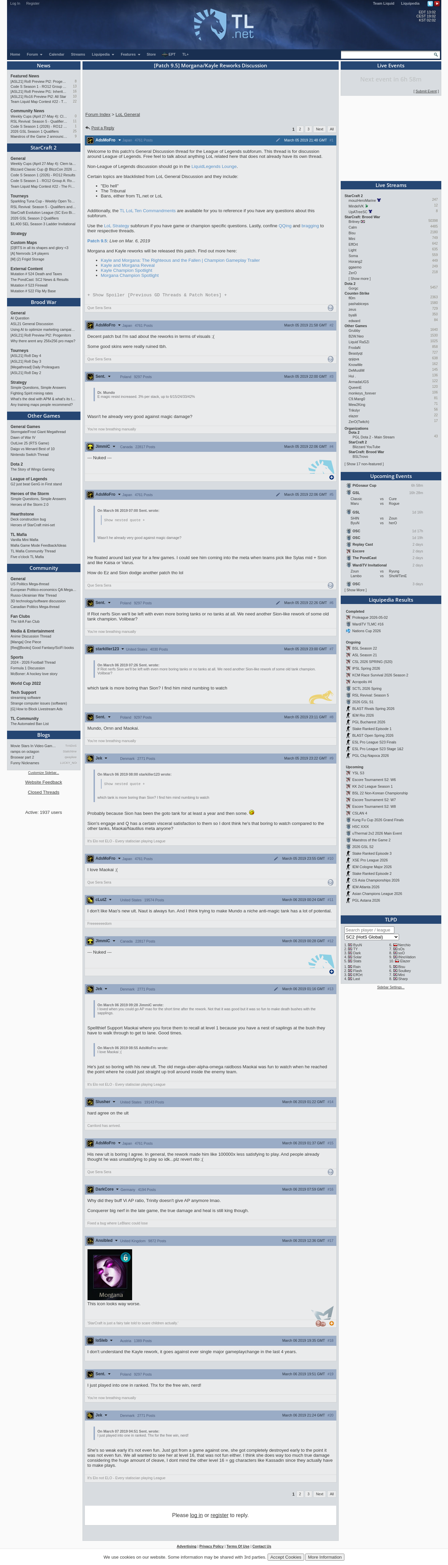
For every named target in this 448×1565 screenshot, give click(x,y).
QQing (285, 225)
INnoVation (406, 957)
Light (352, 250)
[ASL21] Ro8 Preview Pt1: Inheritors (39, 91)
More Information (325, 1557)
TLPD (391, 919)
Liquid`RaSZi (359, 342)
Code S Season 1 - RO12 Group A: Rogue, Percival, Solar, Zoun (39, 86)
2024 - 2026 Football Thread (33, 662)
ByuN (357, 945)
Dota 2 (17, 464)
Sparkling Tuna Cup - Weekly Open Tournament (44, 201)
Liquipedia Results (391, 599)
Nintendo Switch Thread (30, 455)
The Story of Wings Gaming (33, 469)
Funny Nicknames (25, 763)
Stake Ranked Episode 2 (371, 873)
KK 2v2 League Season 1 (372, 786)
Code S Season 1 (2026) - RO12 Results (39, 126)
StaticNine (69, 751)
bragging (310, 225)
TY (355, 949)
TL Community (25, 718)
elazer (353, 416)
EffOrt (353, 244)
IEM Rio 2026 (363, 715)
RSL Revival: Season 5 (370, 695)
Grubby (354, 330)
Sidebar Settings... (391, 987)
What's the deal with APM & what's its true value (44, 399)
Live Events (390, 65)
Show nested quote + (124, 521)
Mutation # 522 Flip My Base (33, 291)
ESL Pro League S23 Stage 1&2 (377, 749)
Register (33, 3)
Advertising (187, 1548)
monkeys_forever (362, 393)
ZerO (353, 273)
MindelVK (356, 206)
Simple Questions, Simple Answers (38, 387)
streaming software (26, 698)
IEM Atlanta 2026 (365, 887)
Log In (15, 3)
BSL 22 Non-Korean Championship (380, 793)
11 (74, 121)
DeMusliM (357, 370)
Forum (35, 54)
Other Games (43, 415)
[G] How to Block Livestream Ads (37, 709)
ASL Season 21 (364, 655)
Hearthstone (22, 514)
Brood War (43, 302)
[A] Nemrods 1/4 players (30, 253)
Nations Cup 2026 (366, 631)
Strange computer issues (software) (39, 703)
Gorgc (353, 288)
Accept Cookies (285, 1557)
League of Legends (29, 479)
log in (196, 1516)
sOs (401, 949)
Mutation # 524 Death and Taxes (36, 274)
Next (319, 129)
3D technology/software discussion (38, 601)
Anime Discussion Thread (31, 636)
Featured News (25, 76)
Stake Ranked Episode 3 (371, 853)
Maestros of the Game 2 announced (39, 136)
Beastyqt (355, 353)
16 (74, 91)
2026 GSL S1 (363, 702)
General (18, 158)
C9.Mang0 (357, 399)
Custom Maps (24, 242)
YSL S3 (358, 773)
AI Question (20, 318)
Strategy (19, 233)
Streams (78, 54)
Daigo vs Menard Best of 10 (33, 449)
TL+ (185, 54)
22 (74, 101)
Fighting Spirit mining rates (32, 393)
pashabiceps (359, 304)
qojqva (354, 359)
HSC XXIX (360, 827)
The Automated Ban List (30, 724)
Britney (354, 222)
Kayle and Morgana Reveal (128, 265)
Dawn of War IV (23, 437)
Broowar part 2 (22, 757)
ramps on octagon (25, 751)
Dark (357, 953)
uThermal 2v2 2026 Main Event (377, 833)
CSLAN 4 (359, 813)
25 (74, 131)
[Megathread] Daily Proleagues (35, 367)
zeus (352, 309)
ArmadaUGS (359, 382)
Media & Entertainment (32, 631)
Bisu (352, 233)
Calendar (56, 54)
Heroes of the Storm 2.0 (30, 504)
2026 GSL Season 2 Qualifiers (35, 218)
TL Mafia (19, 534)
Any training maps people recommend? (42, 405)
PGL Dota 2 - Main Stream (374, 437)
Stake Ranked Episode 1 (371, 729)
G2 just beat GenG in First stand (36, 484)
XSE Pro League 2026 (370, 860)
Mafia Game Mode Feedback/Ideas (38, 545)
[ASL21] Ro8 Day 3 (26, 361)
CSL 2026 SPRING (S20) (372, 662)
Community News (28, 111)
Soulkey (404, 971)
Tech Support (23, 692)
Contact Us (262, 1548)
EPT (169, 54)
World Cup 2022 (26, 683)
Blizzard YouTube (367, 447)
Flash (357, 971)
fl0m (352, 298)
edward (354, 321)
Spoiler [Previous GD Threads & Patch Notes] (157, 295)
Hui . (352, 376)
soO (401, 953)
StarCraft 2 (44, 147)
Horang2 (355, 261)
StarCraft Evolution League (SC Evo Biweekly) (44, 212)
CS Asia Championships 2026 (375, 880)
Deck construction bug (28, 519)
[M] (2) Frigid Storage (28, 259)
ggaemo (355, 267)
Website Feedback (43, 782)
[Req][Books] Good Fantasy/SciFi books (42, 648)
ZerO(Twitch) (359, 422)
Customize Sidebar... (43, 773)
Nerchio (404, 945)
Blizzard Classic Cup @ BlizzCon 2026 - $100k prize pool (44, 169)
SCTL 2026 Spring (366, 688)
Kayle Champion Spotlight (126, 270)
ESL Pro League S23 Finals (374, 742)
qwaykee (71, 757)
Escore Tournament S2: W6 (374, 780)
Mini (352, 239)
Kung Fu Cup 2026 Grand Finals (377, 820)
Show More (355, 590)
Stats (357, 961)
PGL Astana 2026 (366, 900)
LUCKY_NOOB (68, 763)
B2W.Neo (356, 336)
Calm (353, 227)
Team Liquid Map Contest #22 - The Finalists (39, 102)
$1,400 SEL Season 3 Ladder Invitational (43, 224)
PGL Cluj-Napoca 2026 (370, 756)
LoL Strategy (116, 225)
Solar (357, 957)
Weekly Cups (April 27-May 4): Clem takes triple (39, 116)
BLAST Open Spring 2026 (372, 735)
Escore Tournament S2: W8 (374, 806)
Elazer (405, 961)
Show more (359, 279)
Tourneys (20, 196)
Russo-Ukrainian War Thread (34, 595)
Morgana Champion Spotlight (130, 275)
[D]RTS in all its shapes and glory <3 (39, 248)
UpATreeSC (358, 212)
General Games (25, 426)
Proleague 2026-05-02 (370, 617)
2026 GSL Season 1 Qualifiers (35, 131)
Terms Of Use (237, 1548)
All (332, 129)
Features (131, 54)
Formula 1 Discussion (28, 668)
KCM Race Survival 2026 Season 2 (380, 675)
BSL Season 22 (364, 648)
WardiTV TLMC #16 (368, 624)
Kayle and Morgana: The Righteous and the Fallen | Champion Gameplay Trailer (180, 260)
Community (44, 567)
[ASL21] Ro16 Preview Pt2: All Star (38, 97)
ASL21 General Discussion (32, 324)
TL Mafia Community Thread (33, 551)
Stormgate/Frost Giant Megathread (38, 432)
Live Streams (391, 185)
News (43, 65)
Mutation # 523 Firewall (29, 285)
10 (74, 96)
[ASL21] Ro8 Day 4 (26, 356)
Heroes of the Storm (30, 493)
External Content (27, 268)
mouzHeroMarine (362, 200)
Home (15, 54)
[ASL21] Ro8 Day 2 (26, 373)
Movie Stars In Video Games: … (34, 746)
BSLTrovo (360, 457)
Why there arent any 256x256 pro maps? (43, 341)
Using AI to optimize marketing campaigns (44, 329)
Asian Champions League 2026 (377, 894)
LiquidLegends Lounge (214, 166)
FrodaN (355, 348)
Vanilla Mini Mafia (25, 540)
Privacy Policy (211, 1548)
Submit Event (426, 91)
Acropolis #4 (362, 682)
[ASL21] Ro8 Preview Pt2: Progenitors (39, 81)
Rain (356, 967)
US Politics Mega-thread (30, 584)
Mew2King (357, 405)
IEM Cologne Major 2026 (372, 867)
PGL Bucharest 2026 (368, 722)
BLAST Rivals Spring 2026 (373, 709)
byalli (353, 315)
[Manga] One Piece (26, 642)
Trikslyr (354, 410)
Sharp (402, 979)
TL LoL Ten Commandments (148, 210)
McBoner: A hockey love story (34, 674)
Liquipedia (410, 3)
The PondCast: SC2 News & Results (40, 280)
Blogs (43, 734)
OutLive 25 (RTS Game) (30, 443)
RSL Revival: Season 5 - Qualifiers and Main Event (39, 121)
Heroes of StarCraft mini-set (33, 525)
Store (151, 54)
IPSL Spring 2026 (366, 668)
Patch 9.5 (97, 240)
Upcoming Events (391, 476)
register (219, 1516)
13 (74, 86)
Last (356, 979)
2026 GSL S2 (363, 847)
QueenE (355, 387)
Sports (17, 657)
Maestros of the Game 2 (371, 840)
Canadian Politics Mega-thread (35, 607)
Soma (353, 256)
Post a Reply (99, 128)
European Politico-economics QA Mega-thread (44, 590)
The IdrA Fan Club (25, 621)
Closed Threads (43, 792)
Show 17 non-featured (364, 464)
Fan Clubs (20, 616)
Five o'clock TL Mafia (27, 557)
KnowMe (355, 365)
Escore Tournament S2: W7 (374, 800)
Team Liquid (383, 3)
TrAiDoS (71, 745)
